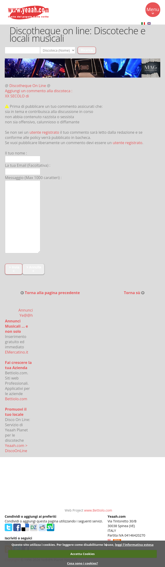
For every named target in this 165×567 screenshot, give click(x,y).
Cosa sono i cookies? (82, 563)
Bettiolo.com (16, 398)
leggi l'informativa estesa (134, 544)
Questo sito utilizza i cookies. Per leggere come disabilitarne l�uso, (63, 544)
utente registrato (44, 132)
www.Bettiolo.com (98, 510)
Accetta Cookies (82, 554)
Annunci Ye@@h (25, 313)
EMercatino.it (16, 352)
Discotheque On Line (27, 85)
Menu (153, 10)
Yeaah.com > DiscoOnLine (16, 448)
